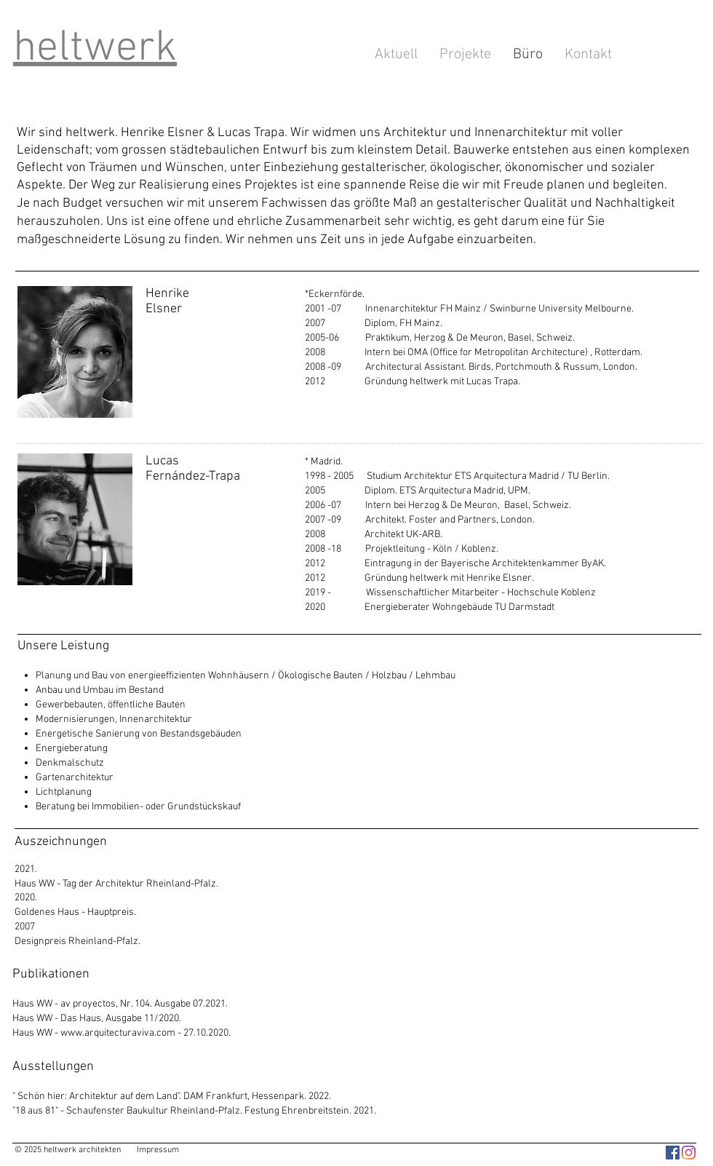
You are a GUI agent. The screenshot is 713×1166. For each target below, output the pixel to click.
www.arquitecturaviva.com (117, 1033)
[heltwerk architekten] (673, 1152)
